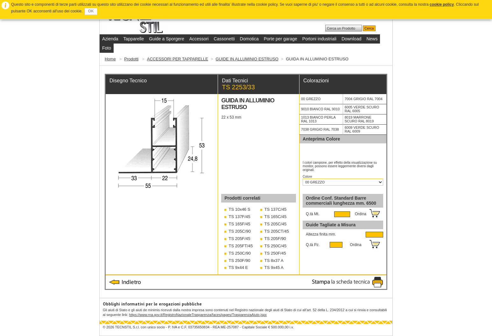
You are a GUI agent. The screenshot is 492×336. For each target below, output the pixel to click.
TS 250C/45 (275, 245)
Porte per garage (280, 38)
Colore (308, 176)
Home (110, 59)
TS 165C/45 (275, 216)
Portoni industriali (319, 38)
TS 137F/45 (239, 216)
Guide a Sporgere (166, 38)
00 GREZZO (310, 99)
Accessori (199, 38)
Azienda (110, 38)
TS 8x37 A (274, 260)
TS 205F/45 (239, 238)
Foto (106, 48)
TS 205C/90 (239, 231)
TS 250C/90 (239, 253)
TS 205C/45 (275, 224)
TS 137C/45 (275, 209)
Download (351, 38)
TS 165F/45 (239, 224)
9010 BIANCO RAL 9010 (320, 109)
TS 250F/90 (239, 260)
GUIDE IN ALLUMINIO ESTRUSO (247, 59)
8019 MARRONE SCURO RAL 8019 (359, 119)
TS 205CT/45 (276, 231)
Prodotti (131, 59)
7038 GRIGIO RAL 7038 (320, 129)
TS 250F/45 (275, 253)
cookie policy (442, 4)
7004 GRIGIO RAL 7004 (364, 99)
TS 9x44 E (238, 267)
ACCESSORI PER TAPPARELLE (177, 59)
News (371, 38)
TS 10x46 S (239, 209)
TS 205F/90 (275, 238)
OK (91, 11)
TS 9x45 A (274, 267)
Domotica (249, 38)
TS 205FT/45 (240, 245)
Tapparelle (133, 38)
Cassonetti (224, 38)
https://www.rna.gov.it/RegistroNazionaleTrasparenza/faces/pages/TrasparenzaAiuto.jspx (198, 315)
